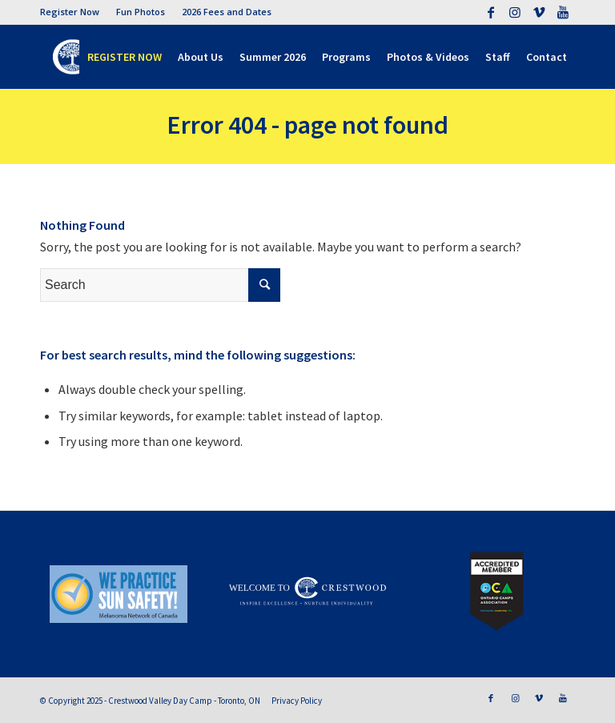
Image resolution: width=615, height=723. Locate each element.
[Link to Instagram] (514, 12)
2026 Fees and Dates (226, 12)
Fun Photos (140, 12)
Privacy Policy (296, 700)
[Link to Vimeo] (538, 12)
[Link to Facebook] (490, 12)
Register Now (69, 12)
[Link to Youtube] (563, 12)
